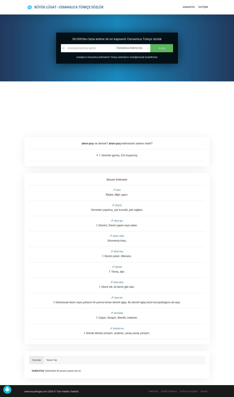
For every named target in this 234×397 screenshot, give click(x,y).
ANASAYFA (189, 7)
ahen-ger (117, 220)
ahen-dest (117, 282)
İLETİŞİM (203, 7)
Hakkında (153, 391)
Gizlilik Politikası (169, 391)
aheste (117, 267)
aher (117, 190)
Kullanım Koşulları (189, 391)
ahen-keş (117, 251)
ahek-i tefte (117, 236)
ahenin (117, 205)
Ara (161, 48)
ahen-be (117, 297)
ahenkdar (117, 313)
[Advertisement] (117, 106)
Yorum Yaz (51, 360)
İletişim (204, 391)
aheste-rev (117, 328)
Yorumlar (36, 360)
